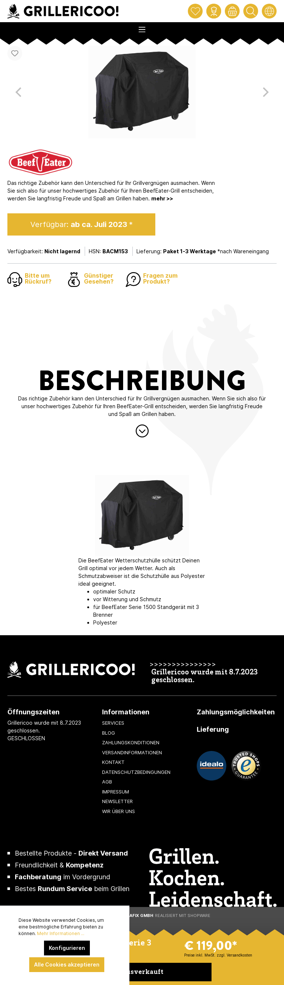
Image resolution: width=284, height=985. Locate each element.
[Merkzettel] (195, 11)
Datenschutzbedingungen (136, 772)
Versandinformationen (132, 752)
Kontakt (113, 762)
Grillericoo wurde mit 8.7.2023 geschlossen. (204, 676)
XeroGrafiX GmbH (132, 915)
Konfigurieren (67, 948)
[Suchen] (250, 11)
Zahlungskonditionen (130, 742)
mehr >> (162, 198)
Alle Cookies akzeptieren (66, 964)
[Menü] (142, 27)
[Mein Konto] (213, 11)
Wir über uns (118, 811)
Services (113, 723)
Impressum (115, 792)
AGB (107, 782)
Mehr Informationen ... (60, 933)
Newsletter (117, 801)
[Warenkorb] (232, 11)
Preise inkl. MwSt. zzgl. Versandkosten (218, 955)
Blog (108, 733)
